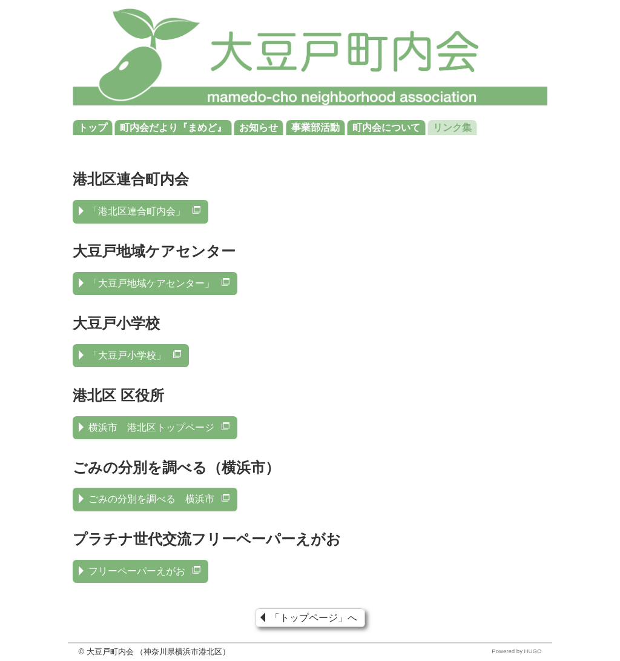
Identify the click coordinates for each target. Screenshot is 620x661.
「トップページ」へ (313, 618)
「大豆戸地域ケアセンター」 (159, 283)
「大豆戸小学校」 (135, 355)
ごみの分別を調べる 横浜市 (159, 499)
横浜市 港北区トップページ (159, 427)
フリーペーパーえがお (145, 571)
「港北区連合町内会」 (145, 211)
